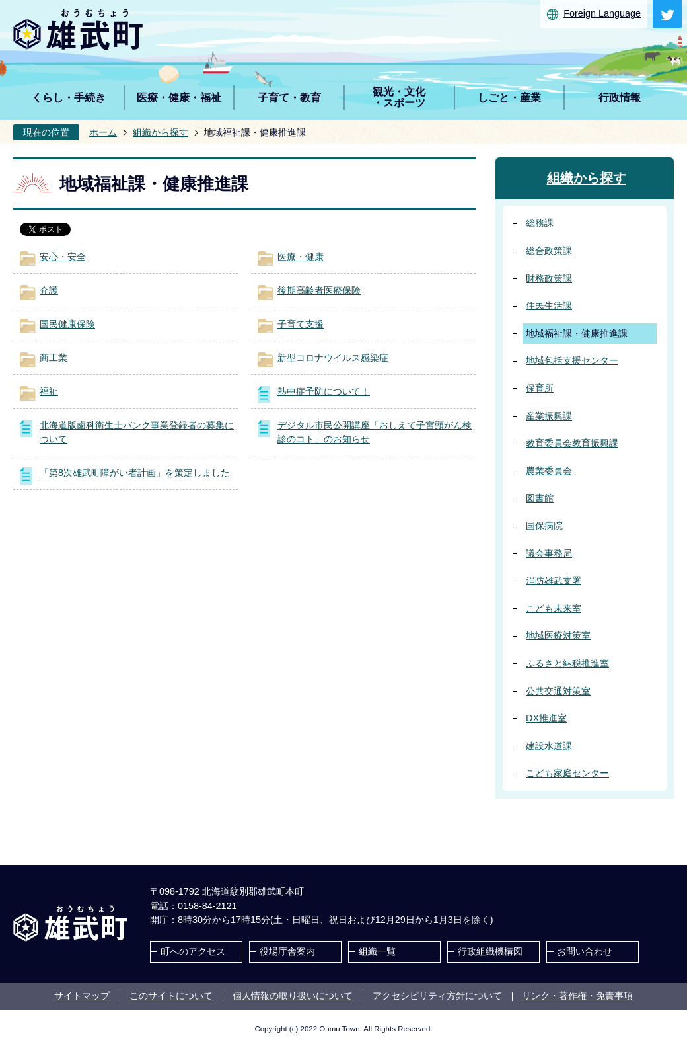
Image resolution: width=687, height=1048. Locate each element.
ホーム (103, 132)
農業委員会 (549, 470)
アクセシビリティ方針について (437, 995)
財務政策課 (549, 278)
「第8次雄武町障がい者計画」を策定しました (135, 472)
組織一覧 (377, 951)
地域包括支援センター (572, 360)
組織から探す (160, 132)
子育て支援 (300, 324)
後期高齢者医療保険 (319, 290)
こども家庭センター (567, 773)
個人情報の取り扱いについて (293, 995)
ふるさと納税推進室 (567, 663)
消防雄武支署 (553, 580)
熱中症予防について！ (323, 391)
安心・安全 (63, 256)
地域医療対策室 (558, 635)
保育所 (540, 388)
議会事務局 (549, 553)
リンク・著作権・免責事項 (577, 995)
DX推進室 (546, 718)
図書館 (540, 498)
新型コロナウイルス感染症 (332, 357)
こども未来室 (553, 608)
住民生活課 (549, 305)
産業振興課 (549, 416)
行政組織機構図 (490, 951)
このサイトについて (171, 995)
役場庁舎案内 (287, 951)
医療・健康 (300, 256)
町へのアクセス (193, 951)
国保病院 (544, 525)
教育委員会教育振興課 (572, 443)
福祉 (49, 391)
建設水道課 (549, 746)
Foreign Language (602, 13)
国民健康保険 (67, 324)
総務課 (540, 223)
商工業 (53, 357)
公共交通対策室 (558, 691)
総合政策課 (549, 250)
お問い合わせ (584, 951)
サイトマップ (82, 995)
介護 (49, 290)
